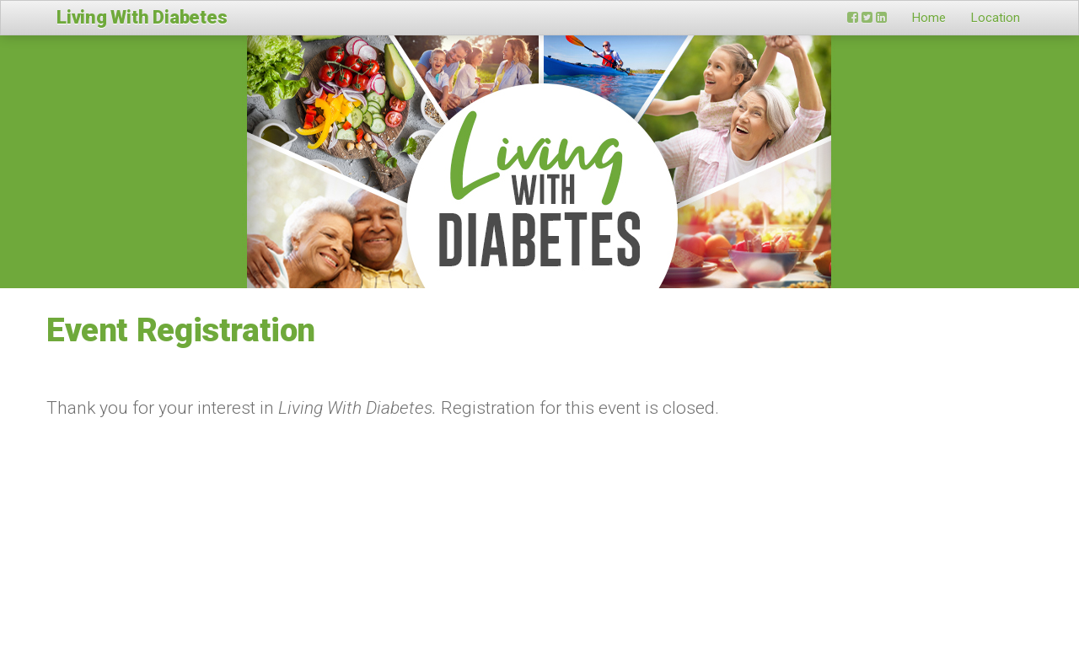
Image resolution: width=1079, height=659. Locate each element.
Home (929, 17)
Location (995, 17)
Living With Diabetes (142, 17)
